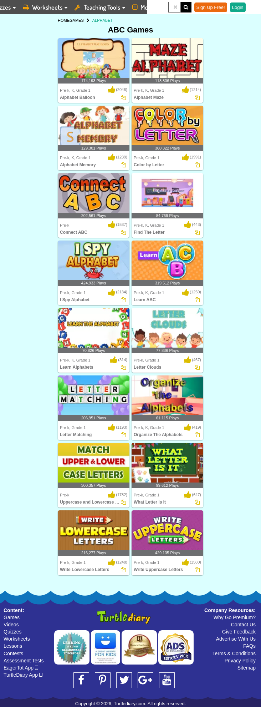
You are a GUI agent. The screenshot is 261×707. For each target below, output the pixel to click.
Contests (13, 653)
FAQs (249, 646)
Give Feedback (239, 632)
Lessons (13, 646)
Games (12, 617)
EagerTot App (21, 668)
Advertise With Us (236, 639)
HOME (64, 20)
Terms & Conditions (234, 653)
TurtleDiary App (23, 675)
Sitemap (246, 668)
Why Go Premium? (235, 617)
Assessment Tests (24, 660)
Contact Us (243, 624)
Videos (11, 624)
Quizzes (13, 632)
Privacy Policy (240, 660)
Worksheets (17, 639)
